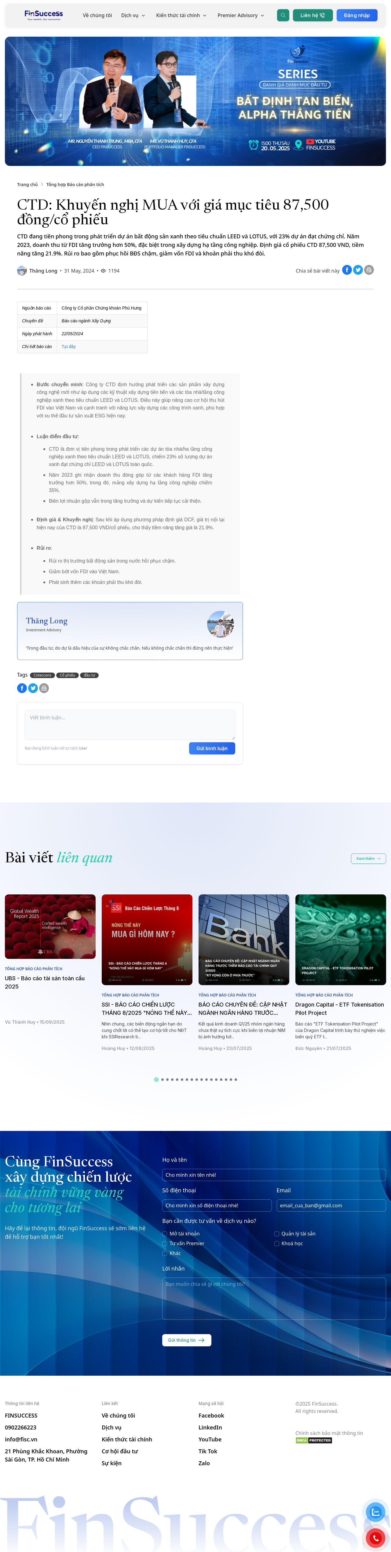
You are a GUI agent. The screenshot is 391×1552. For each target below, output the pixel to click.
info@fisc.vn (21, 1439)
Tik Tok (208, 1451)
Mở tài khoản (185, 1231)
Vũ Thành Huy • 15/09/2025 (35, 1019)
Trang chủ (27, 184)
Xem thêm (368, 856)
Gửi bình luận (212, 748)
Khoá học (292, 1241)
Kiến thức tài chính (181, 18)
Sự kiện (112, 1463)
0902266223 (20, 1427)
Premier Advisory (241, 18)
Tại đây (69, 346)
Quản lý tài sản (299, 1231)
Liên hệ (311, 18)
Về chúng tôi (96, 18)
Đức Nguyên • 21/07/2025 (323, 1046)
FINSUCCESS (21, 1415)
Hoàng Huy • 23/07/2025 (225, 1046)
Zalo (204, 1463)
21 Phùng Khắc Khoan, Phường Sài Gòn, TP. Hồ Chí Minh (46, 1455)
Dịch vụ (134, 18)
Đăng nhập (355, 18)
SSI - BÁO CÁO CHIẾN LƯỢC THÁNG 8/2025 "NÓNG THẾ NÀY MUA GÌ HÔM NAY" (144, 1010)
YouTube (210, 1439)
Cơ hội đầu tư (120, 1451)
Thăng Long (43, 270)
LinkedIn (210, 1427)
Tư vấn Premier (187, 1241)
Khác (175, 1251)
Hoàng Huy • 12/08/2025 (128, 1046)
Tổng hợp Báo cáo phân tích (75, 184)
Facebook (211, 1415)
